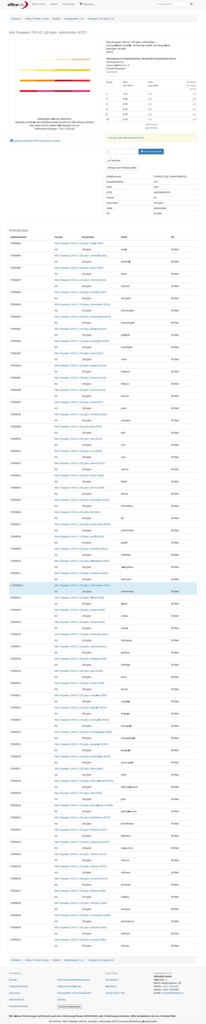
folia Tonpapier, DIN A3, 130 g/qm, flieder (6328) (79, 475)
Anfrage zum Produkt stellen (122, 167)
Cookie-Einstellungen (69, 1006)
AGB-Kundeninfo (66, 979)
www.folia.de (112, 72)
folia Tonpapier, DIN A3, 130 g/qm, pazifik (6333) (79, 536)
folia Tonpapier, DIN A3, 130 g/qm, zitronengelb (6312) (82, 304)
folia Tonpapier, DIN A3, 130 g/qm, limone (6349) (79, 683)
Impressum (14, 993)
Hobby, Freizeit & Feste (37, 18)
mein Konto (69, 4)
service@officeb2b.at (172, 993)
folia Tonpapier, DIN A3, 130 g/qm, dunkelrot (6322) (81, 414)
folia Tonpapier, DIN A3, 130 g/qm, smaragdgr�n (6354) (83, 732)
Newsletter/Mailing (18, 1006)
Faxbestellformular (18, 986)
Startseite (16, 18)
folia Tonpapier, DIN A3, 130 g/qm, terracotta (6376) (81, 878)
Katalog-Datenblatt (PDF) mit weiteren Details (35, 140)
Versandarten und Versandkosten (74, 993)
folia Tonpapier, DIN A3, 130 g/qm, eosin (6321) (79, 402)
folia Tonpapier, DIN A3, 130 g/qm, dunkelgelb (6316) (82, 341)
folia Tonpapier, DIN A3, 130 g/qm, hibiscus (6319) (80, 377)
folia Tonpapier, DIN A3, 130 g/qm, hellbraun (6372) (81, 829)
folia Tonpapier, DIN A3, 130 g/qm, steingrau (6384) (81, 903)
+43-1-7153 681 (170, 986)
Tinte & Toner (38, 4)
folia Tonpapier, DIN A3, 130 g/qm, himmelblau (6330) (82, 500)
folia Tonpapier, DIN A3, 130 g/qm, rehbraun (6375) (81, 866)
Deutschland (112, 979)
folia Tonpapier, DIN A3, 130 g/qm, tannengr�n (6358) (82, 756)
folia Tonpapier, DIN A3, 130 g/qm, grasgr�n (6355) (81, 744)
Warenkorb (86, 4)
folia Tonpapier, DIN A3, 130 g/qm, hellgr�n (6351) (81, 707)
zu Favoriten (114, 160)
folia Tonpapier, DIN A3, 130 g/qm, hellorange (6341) (81, 634)
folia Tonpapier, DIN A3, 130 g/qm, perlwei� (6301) (81, 255)
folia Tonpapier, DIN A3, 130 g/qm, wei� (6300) (79, 243)
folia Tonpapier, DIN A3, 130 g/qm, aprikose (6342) (80, 646)
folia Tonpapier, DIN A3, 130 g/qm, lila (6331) (77, 512)
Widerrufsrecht (16, 999)
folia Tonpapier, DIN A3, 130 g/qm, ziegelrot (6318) (80, 365)
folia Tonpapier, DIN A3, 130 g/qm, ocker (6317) (79, 353)
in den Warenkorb (151, 151)
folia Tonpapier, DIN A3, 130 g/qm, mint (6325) (78, 438)
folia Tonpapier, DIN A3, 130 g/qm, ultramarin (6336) (81, 573)
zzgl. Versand (151, 128)
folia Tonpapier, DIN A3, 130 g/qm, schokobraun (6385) (83, 915)
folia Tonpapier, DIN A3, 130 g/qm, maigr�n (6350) (81, 695)
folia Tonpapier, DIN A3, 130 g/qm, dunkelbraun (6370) (82, 817)
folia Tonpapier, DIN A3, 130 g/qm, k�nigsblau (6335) (82, 561)
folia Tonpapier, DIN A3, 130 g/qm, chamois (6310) (80, 280)
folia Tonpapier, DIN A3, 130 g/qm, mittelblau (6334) (81, 548)
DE (117, 993)
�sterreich (111, 986)
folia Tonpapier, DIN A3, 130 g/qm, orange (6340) (80, 622)
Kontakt (13, 979)
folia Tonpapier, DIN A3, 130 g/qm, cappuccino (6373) (82, 842)
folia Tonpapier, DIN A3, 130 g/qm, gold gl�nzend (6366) (84, 805)
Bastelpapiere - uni (74, 18)
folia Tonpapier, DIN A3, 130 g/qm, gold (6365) (78, 793)
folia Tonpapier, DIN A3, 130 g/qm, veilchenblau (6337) (82, 585)
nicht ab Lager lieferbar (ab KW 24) (126, 138)
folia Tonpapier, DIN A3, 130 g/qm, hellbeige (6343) (81, 658)
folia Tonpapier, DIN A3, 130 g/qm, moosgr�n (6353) (82, 719)
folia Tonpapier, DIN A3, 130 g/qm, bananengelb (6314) (83, 316)
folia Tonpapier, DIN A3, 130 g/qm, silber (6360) (79, 768)
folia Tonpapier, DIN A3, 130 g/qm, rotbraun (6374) (80, 854)
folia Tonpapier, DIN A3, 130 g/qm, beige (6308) (79, 267)
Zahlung (61, 999)
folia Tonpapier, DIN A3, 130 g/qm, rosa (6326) (78, 451)
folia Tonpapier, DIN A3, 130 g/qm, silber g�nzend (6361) (84, 781)
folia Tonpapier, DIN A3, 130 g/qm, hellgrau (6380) (80, 890)
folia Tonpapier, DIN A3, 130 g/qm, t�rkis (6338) (79, 597)
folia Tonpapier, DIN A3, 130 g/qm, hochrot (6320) (80, 390)
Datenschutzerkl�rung (69, 986)
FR (122, 993)
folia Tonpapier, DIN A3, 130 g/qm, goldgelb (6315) (80, 329)
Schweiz (110, 993)
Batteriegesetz (82, 979)
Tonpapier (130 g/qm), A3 (101, 18)
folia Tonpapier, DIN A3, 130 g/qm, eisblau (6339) (80, 609)
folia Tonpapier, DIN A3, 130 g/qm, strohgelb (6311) (81, 292)
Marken (54, 4)
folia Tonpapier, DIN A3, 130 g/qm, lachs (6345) (79, 671)
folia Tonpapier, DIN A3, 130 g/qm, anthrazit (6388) (80, 927)
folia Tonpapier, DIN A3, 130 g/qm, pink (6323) (78, 426)
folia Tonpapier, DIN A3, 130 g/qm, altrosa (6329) (79, 487)
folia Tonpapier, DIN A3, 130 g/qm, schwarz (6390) (80, 939)
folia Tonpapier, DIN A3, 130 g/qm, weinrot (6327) (80, 463)
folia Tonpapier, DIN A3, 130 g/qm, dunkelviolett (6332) (82, 524)
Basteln (57, 18)
